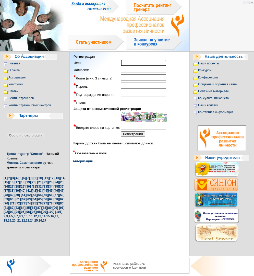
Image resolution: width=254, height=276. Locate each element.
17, (57, 216)
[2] (9, 178)
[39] (17, 190)
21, (19, 220)
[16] (11, 182)
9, (22, 216)
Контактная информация (215, 112)
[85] (28, 208)
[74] (29, 203)
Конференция (208, 77)
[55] (45, 195)
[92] (6, 212)
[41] (29, 190)
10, (26, 216)
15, (48, 216)
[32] (40, 186)
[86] (33, 208)
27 (44, 220)
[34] (50, 186)
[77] (45, 203)
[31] (34, 186)
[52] (29, 195)
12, (35, 216)
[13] (57, 178)
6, (15, 216)
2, (5, 216)
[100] (50, 212)
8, (20, 216)
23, (28, 220)
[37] (6, 190)
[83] (17, 208)
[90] (55, 208)
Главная (14, 63)
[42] (34, 190)
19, (10, 220)
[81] (6, 208)
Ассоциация (17, 77)
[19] (28, 182)
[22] (45, 182)
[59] (6, 199)
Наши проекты (208, 63)
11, (31, 216)
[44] (45, 190)
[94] (17, 212)
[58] (61, 195)
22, (23, 220)
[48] (6, 195)
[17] (17, 182)
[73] (23, 203)
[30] (28, 186)
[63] (29, 199)
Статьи (13, 91)
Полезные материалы (213, 91)
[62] (23, 199)
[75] (34, 203)
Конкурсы (205, 70)
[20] (33, 182)
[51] (23, 195)
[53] (34, 195)
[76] (40, 203)
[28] (17, 186)
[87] (39, 208)
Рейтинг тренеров (21, 98)
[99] (44, 212)
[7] (28, 178)
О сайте (14, 70)
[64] (34, 199)
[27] (11, 186)
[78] (50, 203)
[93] (11, 212)
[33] (45, 186)
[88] (44, 208)
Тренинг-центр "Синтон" (25, 154)
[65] (40, 199)
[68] (56, 199)
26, (41, 220)
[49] (11, 195)
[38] (11, 190)
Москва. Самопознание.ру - (27, 163)
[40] (22, 190)
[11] (46, 178)
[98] (39, 212)
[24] (56, 182)
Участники (15, 84)
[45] (50, 190)
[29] (22, 186)
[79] (56, 203)
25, (36, 220)
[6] (24, 178)
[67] (50, 199)
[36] (61, 186)
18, (6, 220)
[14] (62, 178)
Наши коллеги (208, 105)
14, (44, 216)
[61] (18, 199)
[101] (58, 212)
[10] (40, 178)
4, (10, 216)
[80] (61, 203)
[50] (17, 195)
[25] (61, 182)
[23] (50, 182)
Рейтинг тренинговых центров (29, 105)
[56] (50, 195)
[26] (6, 186)
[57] (56, 195)
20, (14, 220)
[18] (22, 182)
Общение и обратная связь (217, 84)
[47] (61, 190)
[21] (40, 182)
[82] (11, 208)
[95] (22, 212)
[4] (17, 178)
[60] (11, 199)
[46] (56, 190)
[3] (13, 178)
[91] (61, 208)
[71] (12, 203)
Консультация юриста (213, 98)
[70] (6, 203)
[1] (5, 178)
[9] (35, 178)
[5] (20, 178)
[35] (56, 186)
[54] (40, 195)
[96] (28, 212)
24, (32, 220)
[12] (51, 178)
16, (53, 216)
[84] (22, 208)
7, (17, 216)
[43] (40, 190)
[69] (61, 199)
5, (12, 216)
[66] (45, 199)
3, (7, 216)
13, (40, 216)
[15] (6, 182)
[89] (50, 208)
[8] (32, 178)
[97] (33, 212)
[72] (18, 203)
